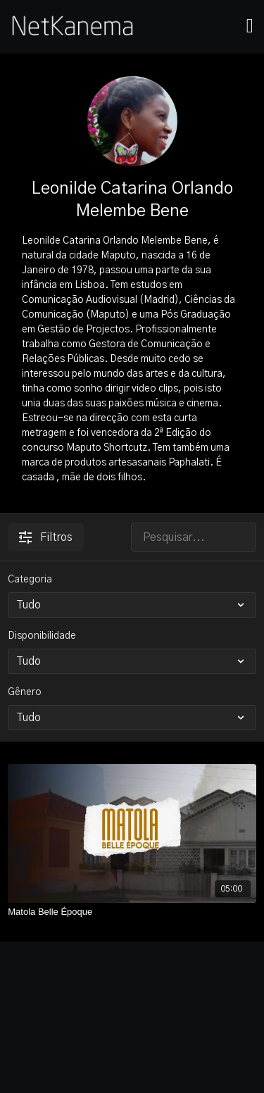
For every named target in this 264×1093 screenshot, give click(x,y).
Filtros (46, 537)
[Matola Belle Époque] (132, 912)
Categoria (30, 580)
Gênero (25, 692)
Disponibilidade (42, 636)
